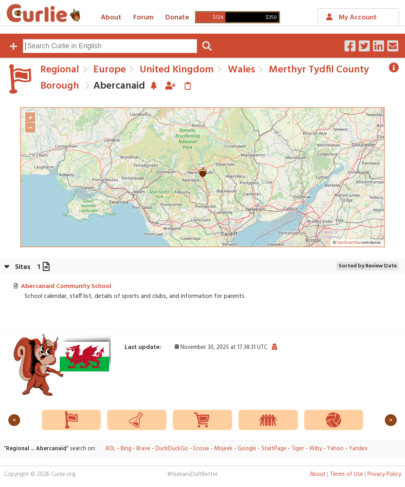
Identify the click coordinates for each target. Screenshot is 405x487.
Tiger (297, 448)
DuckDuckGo (171, 448)
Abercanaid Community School (66, 286)
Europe (108, 70)
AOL (110, 448)
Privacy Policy (384, 474)
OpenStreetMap (348, 243)
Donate (177, 17)
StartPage (273, 448)
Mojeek (223, 448)
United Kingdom (175, 70)
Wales (240, 70)
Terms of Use (346, 474)
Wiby (315, 448)
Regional (59, 70)
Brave (143, 448)
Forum (143, 17)
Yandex (358, 448)
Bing (126, 448)
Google (247, 448)
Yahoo (335, 448)
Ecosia (201, 448)
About (111, 17)
